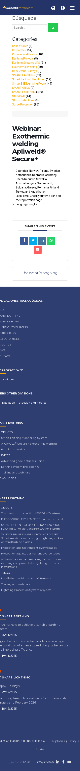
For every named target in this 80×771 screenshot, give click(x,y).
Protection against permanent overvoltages (30, 553)
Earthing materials (13, 449)
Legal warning (59, 741)
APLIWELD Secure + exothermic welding (29, 443)
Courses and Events (24, 54)
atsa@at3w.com (45, 762)
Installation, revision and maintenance (26, 578)
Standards (18, 96)
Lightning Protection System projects (26, 589)
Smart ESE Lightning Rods (28, 83)
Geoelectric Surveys (24, 71)
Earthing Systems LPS (26, 62)
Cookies (40, 749)
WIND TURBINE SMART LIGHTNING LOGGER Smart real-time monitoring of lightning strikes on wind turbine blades (32, 538)
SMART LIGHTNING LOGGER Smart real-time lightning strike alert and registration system (30, 526)
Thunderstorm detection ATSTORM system (30, 513)
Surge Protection (22, 104)
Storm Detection (22, 100)
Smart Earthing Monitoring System (24, 437)
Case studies (20, 46)
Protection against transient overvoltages (29, 547)
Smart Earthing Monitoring (28, 79)
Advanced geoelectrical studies (22, 461)
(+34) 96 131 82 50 (19, 762)
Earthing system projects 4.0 (20, 466)
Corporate (18, 50)
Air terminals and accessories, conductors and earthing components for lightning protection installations (32, 563)
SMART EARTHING (23, 75)
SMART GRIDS (21, 87)
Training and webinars (15, 472)
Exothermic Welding (24, 66)
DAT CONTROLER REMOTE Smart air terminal (32, 519)
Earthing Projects (23, 58)
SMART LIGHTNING (24, 92)
